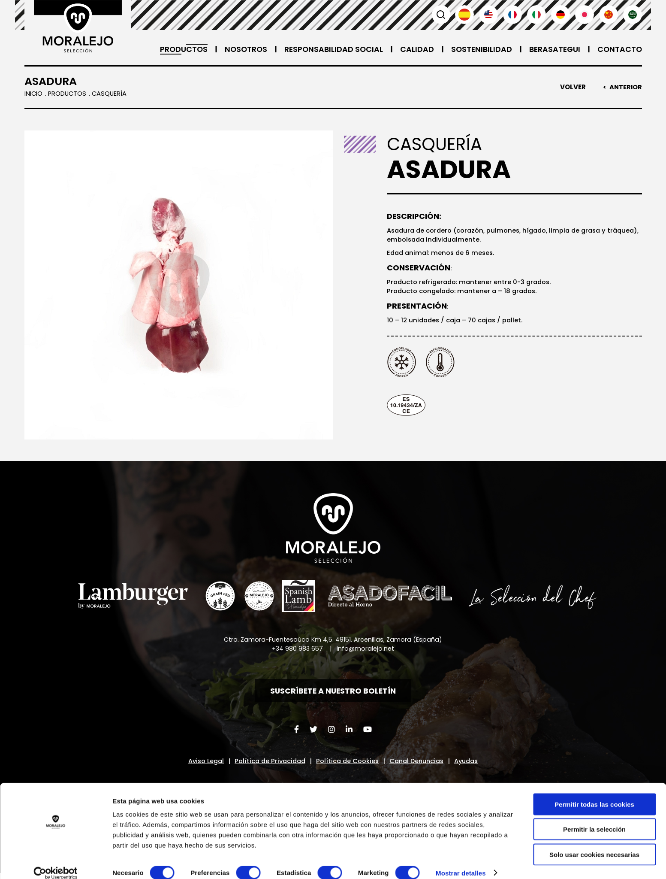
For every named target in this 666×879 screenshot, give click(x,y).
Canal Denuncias (419, 764)
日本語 (584, 14)
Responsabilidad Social (330, 49)
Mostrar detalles (461, 862)
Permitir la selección (594, 818)
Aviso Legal (201, 764)
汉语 (608, 14)
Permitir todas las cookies (594, 793)
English (488, 14)
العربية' (632, 14)
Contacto (619, 49)
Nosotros (241, 49)
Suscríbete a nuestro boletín (333, 692)
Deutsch (560, 14)
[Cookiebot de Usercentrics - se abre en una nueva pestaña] (55, 862)
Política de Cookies (347, 764)
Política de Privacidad (267, 764)
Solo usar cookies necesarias (594, 843)
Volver (572, 87)
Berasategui (553, 49)
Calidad (414, 49)
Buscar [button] (440, 14)
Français (512, 14)
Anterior (625, 87)
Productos (178, 49)
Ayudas (471, 764)
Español (464, 14)
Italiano (536, 14)
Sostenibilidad (479, 49)
